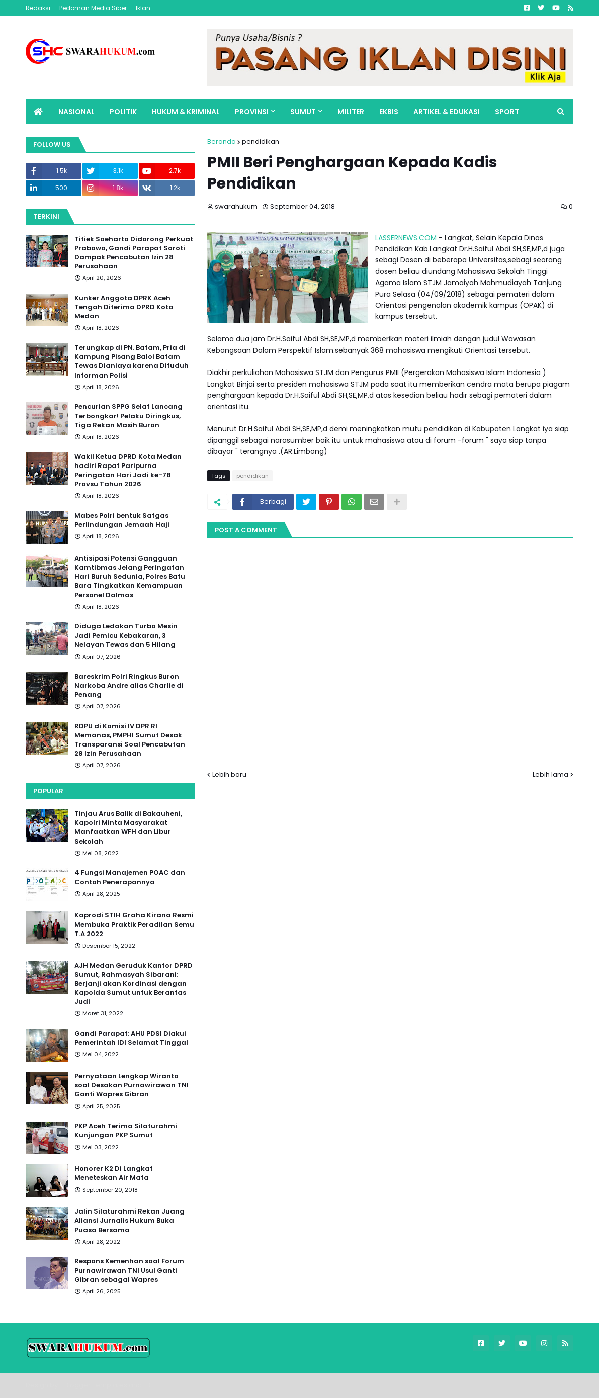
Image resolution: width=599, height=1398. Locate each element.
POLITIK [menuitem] (123, 112)
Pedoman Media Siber (93, 8)
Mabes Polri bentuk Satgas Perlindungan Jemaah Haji (121, 520)
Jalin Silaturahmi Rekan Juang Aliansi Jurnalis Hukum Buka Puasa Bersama (129, 1220)
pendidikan (260, 141)
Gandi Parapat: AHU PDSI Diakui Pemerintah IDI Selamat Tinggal (131, 1038)
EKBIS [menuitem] (388, 112)
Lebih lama (550, 774)
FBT (148, 1385)
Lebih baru (229, 774)
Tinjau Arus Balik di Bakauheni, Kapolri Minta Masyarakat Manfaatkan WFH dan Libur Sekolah (128, 827)
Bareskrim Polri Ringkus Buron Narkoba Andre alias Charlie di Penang (129, 685)
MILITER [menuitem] (350, 112)
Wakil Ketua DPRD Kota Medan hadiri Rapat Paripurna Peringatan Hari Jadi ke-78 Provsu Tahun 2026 (128, 470)
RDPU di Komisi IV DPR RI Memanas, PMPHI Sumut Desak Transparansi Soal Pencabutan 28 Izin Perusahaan (129, 740)
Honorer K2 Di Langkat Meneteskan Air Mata (113, 1173)
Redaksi (38, 8)
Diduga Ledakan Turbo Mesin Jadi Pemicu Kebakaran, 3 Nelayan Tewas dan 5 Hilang (126, 635)
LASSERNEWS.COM (406, 238)
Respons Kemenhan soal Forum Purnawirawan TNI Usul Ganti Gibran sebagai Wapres (129, 1270)
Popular (48, 791)
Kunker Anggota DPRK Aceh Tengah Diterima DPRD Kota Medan (124, 307)
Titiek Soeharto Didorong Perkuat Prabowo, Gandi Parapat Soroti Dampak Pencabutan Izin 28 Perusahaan (133, 253)
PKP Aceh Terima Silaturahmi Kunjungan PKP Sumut (125, 1131)
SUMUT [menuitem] (303, 112)
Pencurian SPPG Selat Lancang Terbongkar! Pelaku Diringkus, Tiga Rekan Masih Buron (128, 415)
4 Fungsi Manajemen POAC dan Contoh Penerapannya (129, 877)
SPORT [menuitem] (507, 112)
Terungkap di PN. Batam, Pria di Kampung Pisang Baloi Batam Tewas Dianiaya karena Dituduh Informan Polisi (131, 361)
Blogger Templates (95, 1385)
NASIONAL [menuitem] (76, 112)
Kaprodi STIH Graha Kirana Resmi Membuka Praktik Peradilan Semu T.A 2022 (134, 924)
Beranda (221, 141)
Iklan (143, 8)
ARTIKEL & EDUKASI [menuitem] (446, 112)
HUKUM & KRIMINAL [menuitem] (186, 112)
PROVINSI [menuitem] (252, 112)
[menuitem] (38, 111)
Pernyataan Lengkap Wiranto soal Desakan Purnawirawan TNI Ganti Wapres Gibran (131, 1085)
